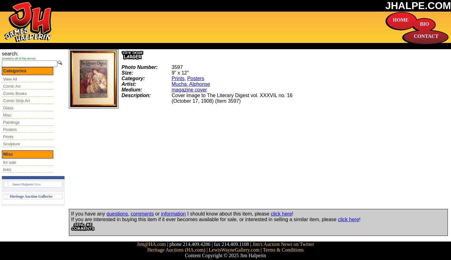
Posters (10, 129)
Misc (7, 115)
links (7, 169)
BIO (424, 24)
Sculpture (11, 144)
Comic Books (15, 93)
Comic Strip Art (16, 100)
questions (117, 213)
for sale (9, 162)
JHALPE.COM (418, 5)
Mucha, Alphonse (191, 84)
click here (281, 213)
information (173, 213)
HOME (401, 20)
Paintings (11, 122)
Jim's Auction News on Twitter (283, 244)
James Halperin (22, 184)
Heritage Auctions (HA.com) (176, 249)
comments (142, 213)
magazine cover (189, 89)
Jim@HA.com (151, 244)
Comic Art (11, 86)
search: (10, 53)
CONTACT (426, 36)
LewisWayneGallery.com (234, 249)
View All (10, 79)
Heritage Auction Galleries (31, 196)
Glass (8, 108)
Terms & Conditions (283, 249)
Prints (8, 136)
